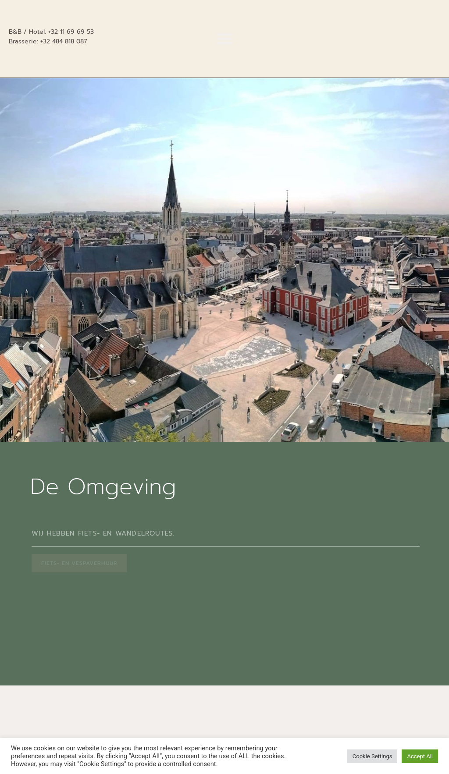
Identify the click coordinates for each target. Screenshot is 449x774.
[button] (224, 38)
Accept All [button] (420, 756)
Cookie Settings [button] (372, 756)
